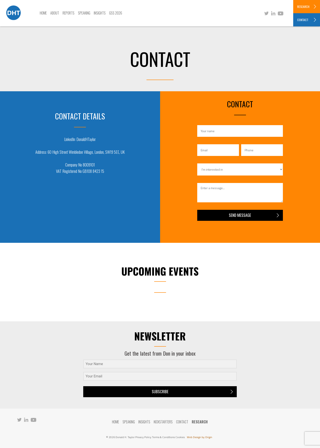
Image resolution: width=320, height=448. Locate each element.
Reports (68, 13)
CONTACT (302, 19)
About (54, 13)
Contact (182, 421)
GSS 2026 (115, 13)
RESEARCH (303, 6)
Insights (100, 13)
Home (43, 13)
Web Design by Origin (199, 437)
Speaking (84, 13)
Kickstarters (163, 421)
